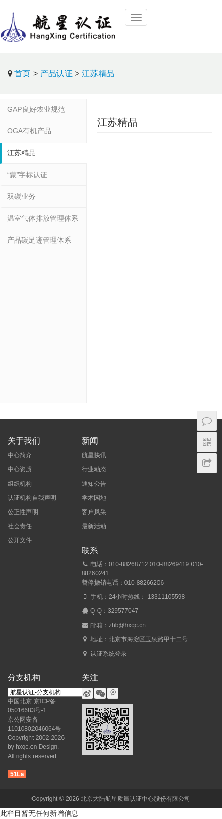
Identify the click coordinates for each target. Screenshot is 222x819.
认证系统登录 (108, 653)
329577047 (123, 611)
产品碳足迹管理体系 (39, 240)
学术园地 (94, 497)
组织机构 (20, 483)
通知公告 (94, 483)
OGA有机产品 (29, 131)
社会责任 (20, 526)
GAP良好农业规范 (36, 109)
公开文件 (20, 540)
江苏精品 (98, 73)
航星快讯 (94, 455)
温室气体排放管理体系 (42, 218)
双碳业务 (21, 196)
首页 (22, 73)
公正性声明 (23, 512)
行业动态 (94, 469)
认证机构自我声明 (32, 497)
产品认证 (56, 73)
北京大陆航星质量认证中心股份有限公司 (136, 798)
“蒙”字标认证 (27, 174)
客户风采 (94, 512)
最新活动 (94, 526)
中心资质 (20, 469)
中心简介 (20, 455)
